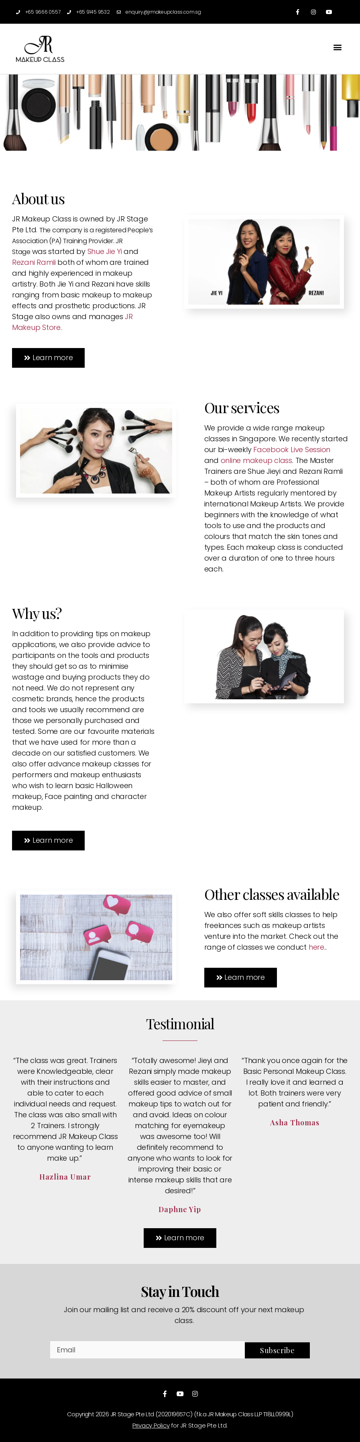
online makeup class (256, 460)
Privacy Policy (151, 1425)
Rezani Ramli (34, 262)
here (316, 947)
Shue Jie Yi (104, 251)
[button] (337, 46)
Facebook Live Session (290, 449)
